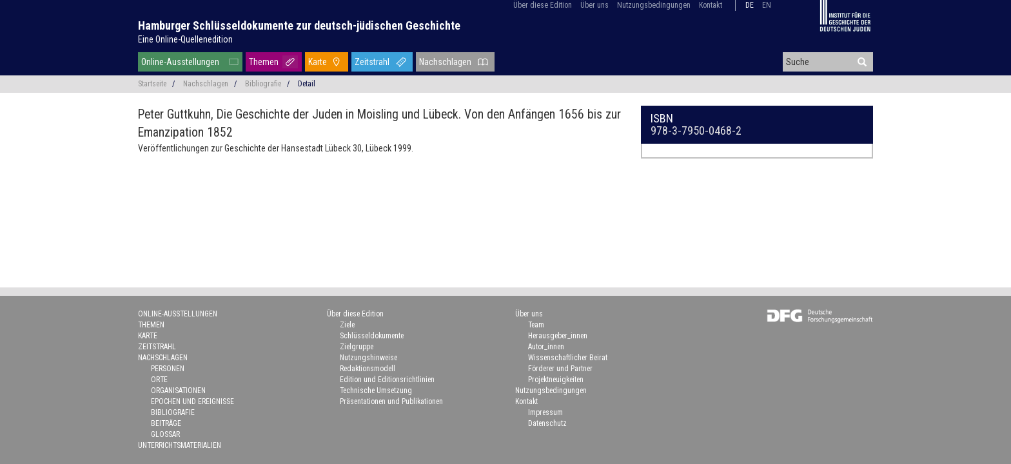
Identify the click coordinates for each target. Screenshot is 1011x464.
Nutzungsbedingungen (654, 5)
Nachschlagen (445, 62)
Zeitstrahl (372, 62)
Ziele (347, 324)
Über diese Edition (542, 5)
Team (536, 324)
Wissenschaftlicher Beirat (567, 357)
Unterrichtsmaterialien (179, 445)
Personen (167, 368)
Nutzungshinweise (368, 357)
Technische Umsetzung (376, 390)
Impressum (545, 412)
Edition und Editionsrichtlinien (387, 379)
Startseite (152, 83)
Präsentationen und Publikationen (391, 401)
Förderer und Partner (560, 368)
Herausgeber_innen (557, 335)
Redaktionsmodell (367, 368)
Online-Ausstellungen (180, 62)
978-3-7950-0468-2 (696, 130)
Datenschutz (547, 423)
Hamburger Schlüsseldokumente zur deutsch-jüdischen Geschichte (299, 25)
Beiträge (166, 423)
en (766, 5)
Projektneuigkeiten (556, 379)
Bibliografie (263, 83)
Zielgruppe (356, 346)
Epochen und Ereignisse (192, 401)
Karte (317, 62)
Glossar (165, 434)
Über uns (594, 5)
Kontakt (710, 5)
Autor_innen (546, 346)
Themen (264, 62)
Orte (159, 379)
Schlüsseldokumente (372, 335)
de (749, 5)
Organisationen (178, 390)
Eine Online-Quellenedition (185, 39)
